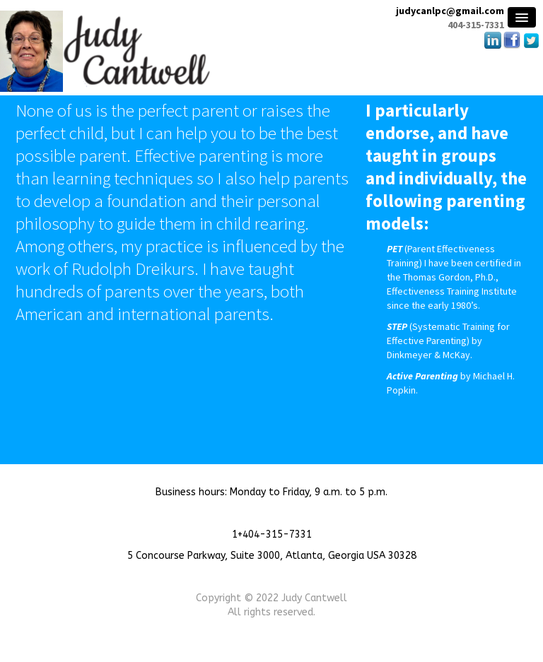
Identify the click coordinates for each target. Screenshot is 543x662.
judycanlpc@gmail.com (450, 10)
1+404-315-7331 (272, 534)
